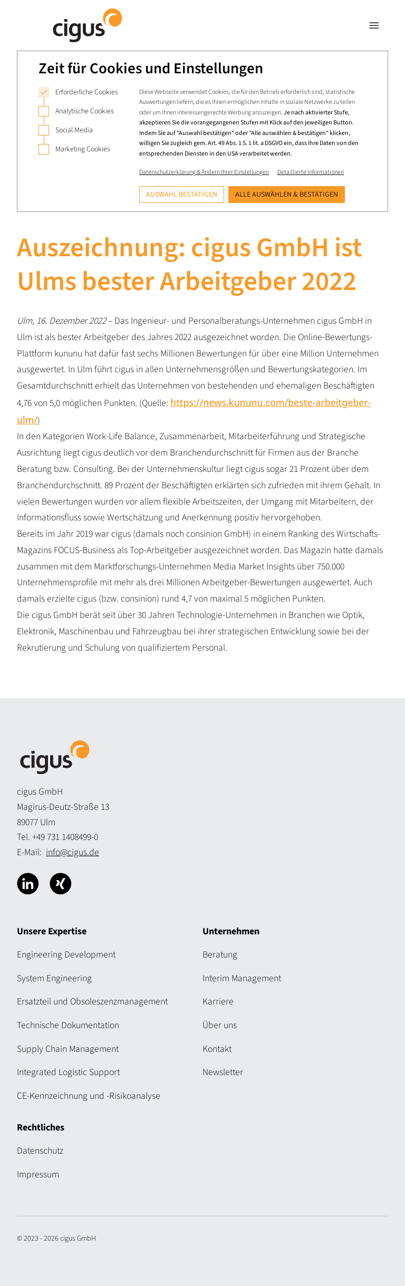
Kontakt (217, 1049)
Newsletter (222, 1072)
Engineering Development (66, 954)
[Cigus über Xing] (61, 884)
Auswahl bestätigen (181, 194)
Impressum (38, 1174)
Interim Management (241, 978)
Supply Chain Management (68, 1049)
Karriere (218, 1001)
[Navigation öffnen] (374, 25)
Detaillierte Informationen (310, 172)
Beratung (219, 954)
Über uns (219, 1025)
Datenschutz (40, 1150)
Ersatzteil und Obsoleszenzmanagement (92, 1001)
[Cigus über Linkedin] (28, 884)
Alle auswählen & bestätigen (286, 194)
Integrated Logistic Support (68, 1072)
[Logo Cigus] (87, 25)
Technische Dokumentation (68, 1025)
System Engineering (54, 978)
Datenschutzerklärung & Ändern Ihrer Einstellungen (204, 172)
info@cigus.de (72, 852)
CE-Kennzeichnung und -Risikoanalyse (88, 1096)
